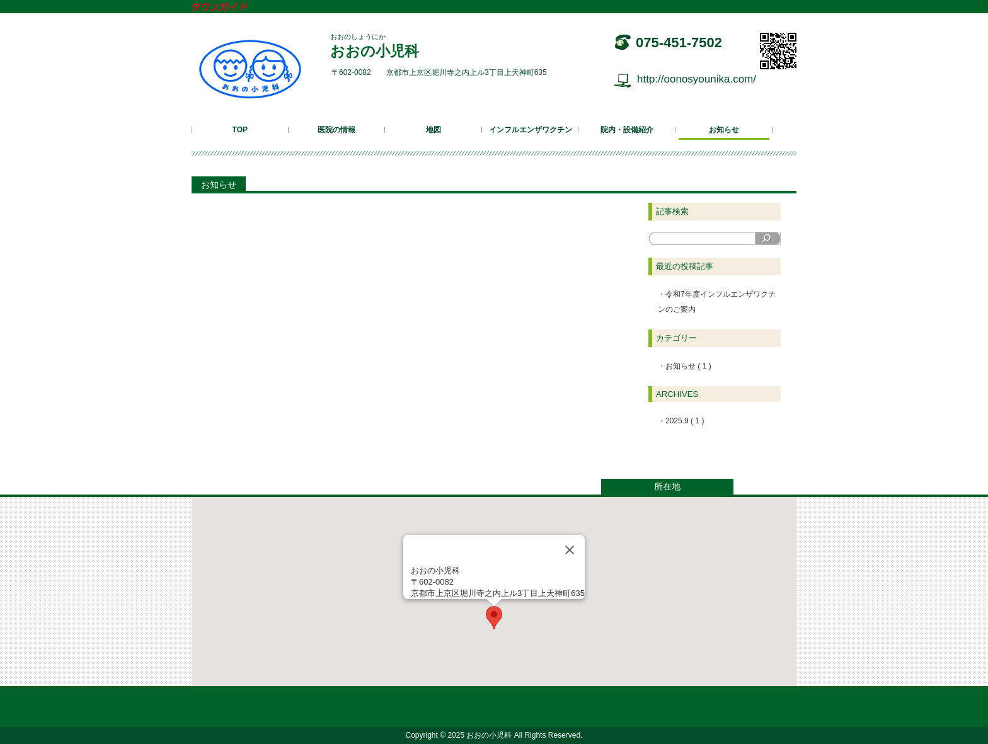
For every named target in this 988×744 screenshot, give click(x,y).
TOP (240, 129)
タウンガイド (229, 8)
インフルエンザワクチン (530, 129)
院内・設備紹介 (626, 129)
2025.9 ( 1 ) (684, 420)
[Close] (569, 550)
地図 (433, 129)
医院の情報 (336, 129)
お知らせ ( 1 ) (688, 366)
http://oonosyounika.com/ (696, 79)
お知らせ (724, 129)
